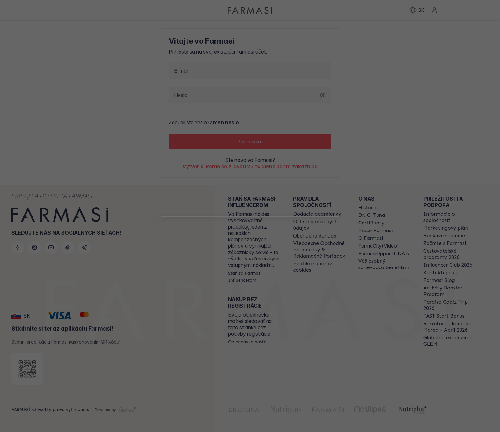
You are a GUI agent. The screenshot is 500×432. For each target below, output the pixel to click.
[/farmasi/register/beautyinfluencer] (250, 303)
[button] (250, 300)
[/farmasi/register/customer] (250, 317)
